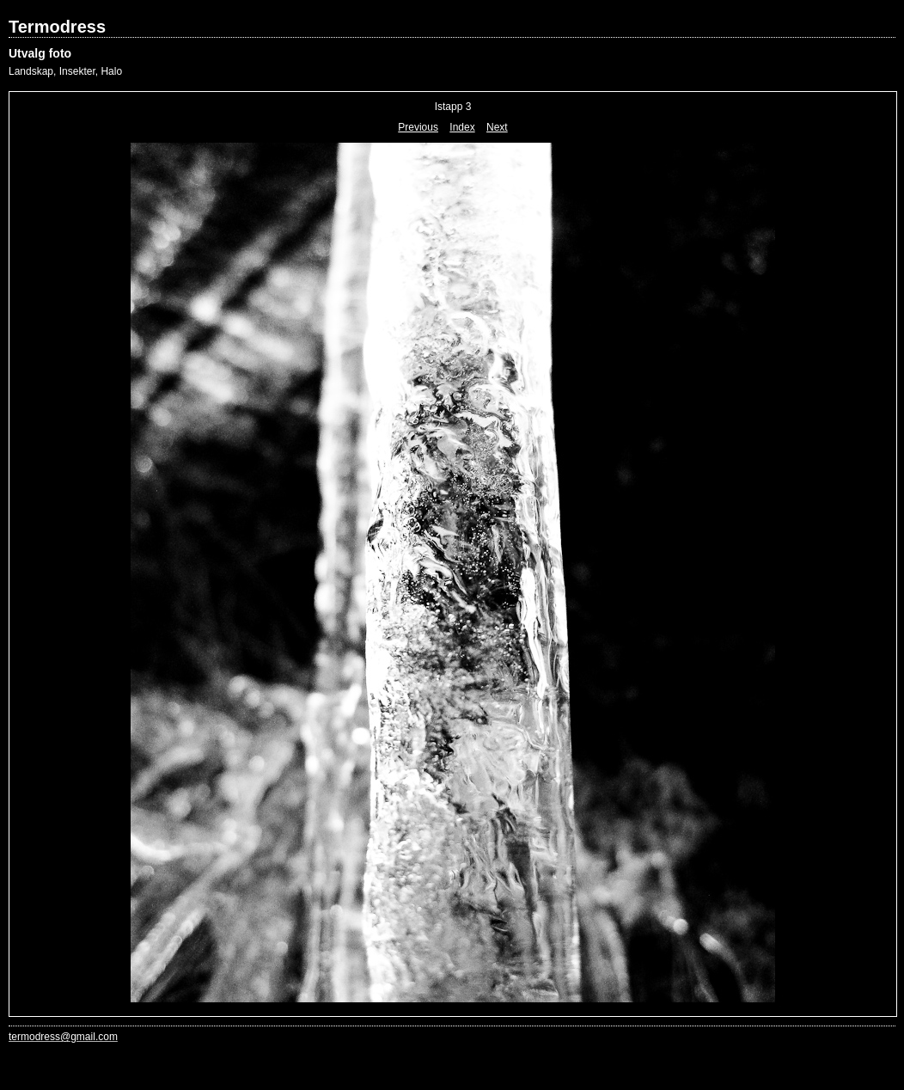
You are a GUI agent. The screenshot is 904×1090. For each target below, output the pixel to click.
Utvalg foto (40, 53)
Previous (418, 127)
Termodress (57, 26)
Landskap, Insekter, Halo (65, 71)
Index (461, 127)
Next (497, 127)
